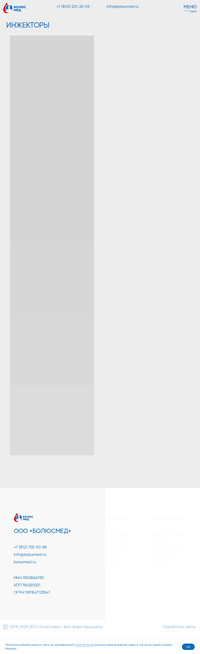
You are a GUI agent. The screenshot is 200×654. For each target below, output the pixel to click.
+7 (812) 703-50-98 (30, 547)
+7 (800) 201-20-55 (73, 6)
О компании (161, 542)
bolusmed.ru (25, 562)
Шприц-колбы (116, 534)
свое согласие (84, 645)
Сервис (110, 564)
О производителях (167, 549)
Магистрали (115, 542)
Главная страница (167, 534)
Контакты (158, 564)
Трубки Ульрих (117, 549)
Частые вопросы (165, 557)
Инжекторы (114, 556)
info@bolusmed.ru (122, 6)
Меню (190, 7)
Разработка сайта (179, 626)
